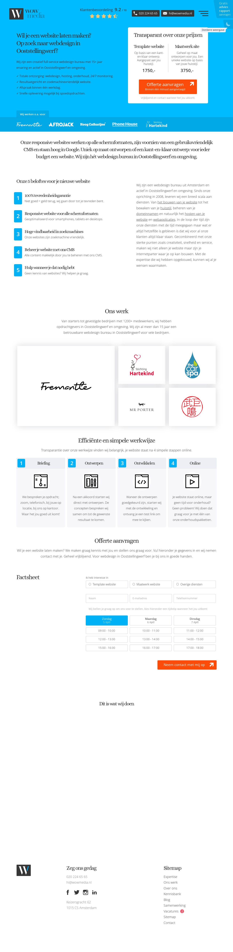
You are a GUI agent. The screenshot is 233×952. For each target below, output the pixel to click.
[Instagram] (85, 892)
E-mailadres (140, 598)
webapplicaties (164, 219)
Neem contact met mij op (184, 664)
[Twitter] (76, 892)
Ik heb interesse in (97, 577)
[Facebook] (68, 892)
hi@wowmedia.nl (79, 882)
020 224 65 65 (76, 877)
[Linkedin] (94, 892)
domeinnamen (147, 213)
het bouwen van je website (177, 202)
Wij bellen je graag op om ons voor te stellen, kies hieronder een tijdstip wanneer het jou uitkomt (148, 609)
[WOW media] (27, 14)
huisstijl (165, 208)
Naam (92, 598)
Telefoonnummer (187, 598)
